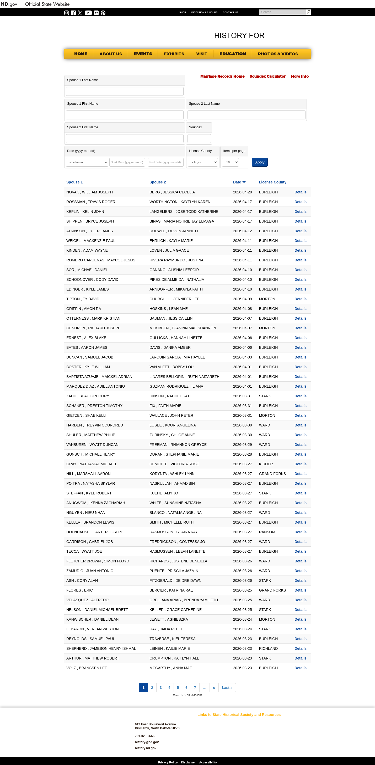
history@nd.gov (147, 742)
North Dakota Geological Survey (249, 742)
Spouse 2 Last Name (204, 103)
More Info (300, 76)
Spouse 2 (157, 182)
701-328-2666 (144, 736)
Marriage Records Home (222, 76)
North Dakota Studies (251, 749)
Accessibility (208, 762)
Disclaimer (188, 762)
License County (200, 151)
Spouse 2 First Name (82, 127)
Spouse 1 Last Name (82, 80)
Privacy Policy (168, 762)
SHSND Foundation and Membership (289, 730)
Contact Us (230, 12)
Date (239, 182)
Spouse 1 (74, 182)
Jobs (240, 728)
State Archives (286, 737)
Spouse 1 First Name (82, 103)
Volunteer (282, 749)
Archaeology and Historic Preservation (212, 736)
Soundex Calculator (268, 76)
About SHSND (207, 728)
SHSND (93, 732)
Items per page (234, 151)
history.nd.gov (145, 748)
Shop (182, 12)
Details (300, 192)
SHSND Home (206, 722)
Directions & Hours (204, 12)
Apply (259, 162)
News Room (245, 734)
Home (80, 54)
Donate (202, 749)
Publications (284, 722)
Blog (200, 743)
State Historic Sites (289, 743)
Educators (244, 722)
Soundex (195, 127)
